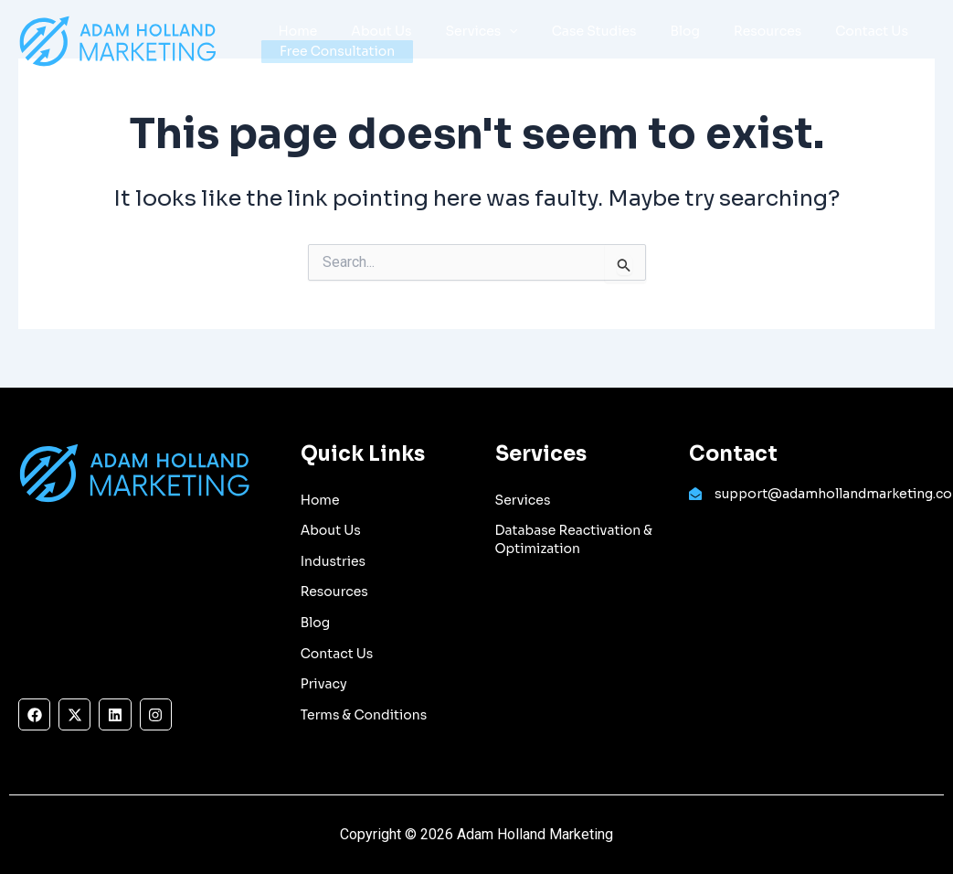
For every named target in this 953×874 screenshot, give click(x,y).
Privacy (324, 684)
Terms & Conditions (364, 715)
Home (293, 24)
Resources (723, 24)
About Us (369, 24)
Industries (333, 561)
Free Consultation (337, 51)
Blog (647, 24)
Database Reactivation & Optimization (573, 539)
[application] (489, 25)
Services (461, 25)
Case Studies (565, 24)
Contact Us (818, 24)
